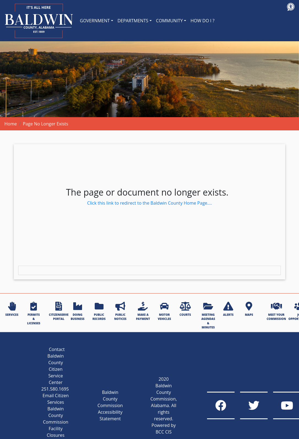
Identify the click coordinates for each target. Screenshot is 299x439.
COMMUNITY (169, 21)
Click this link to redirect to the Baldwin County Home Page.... (149, 203)
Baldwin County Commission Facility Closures (55, 422)
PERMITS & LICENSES (33, 313)
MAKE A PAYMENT (143, 311)
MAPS (249, 309)
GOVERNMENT (95, 21)
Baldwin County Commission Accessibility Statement (110, 405)
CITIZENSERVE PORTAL (59, 311)
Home (10, 124)
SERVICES (11, 309)
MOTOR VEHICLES (164, 311)
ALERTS (228, 309)
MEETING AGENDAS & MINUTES (208, 315)
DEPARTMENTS (133, 21)
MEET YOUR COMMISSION (276, 311)
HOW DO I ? (202, 21)
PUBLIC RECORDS (99, 311)
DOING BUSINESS (78, 311)
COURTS (185, 309)
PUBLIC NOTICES (120, 311)
